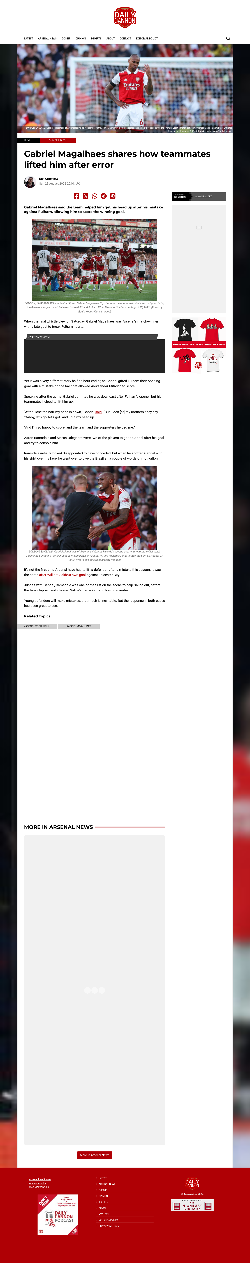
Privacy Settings (109, 1225)
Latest (28, 38)
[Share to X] (86, 196)
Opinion (81, 38)
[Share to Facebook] (76, 196)
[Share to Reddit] (104, 196)
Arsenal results (37, 1183)
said (98, 412)
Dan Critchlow (48, 178)
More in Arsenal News (58, 827)
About (111, 38)
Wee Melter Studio (39, 1187)
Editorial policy (147, 38)
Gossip (66, 38)
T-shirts (96, 38)
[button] (228, 38)
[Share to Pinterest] (113, 196)
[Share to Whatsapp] (95, 196)
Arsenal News (47, 38)
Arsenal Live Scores (40, 1179)
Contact (125, 38)
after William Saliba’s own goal (62, 575)
